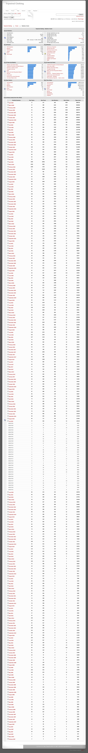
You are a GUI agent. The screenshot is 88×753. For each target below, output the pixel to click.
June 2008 (10, 699)
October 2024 (11, 147)
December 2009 (11, 655)
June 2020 (10, 275)
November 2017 (11, 352)
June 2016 (10, 394)
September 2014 (11, 514)
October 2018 (11, 325)
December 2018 (11, 320)
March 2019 (10, 312)
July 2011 (10, 608)
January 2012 (11, 593)
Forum (12, 10)
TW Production (10, 46)
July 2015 (10, 421)
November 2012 (11, 568)
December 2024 (11, 142)
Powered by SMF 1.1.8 (50, 746)
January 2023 (11, 199)
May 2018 (10, 337)
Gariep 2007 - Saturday (52, 76)
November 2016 (11, 381)
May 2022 (10, 218)
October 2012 (11, 571)
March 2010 (10, 647)
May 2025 (10, 129)
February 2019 (11, 315)
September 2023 (11, 179)
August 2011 (10, 605)
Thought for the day (11, 69)
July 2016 (10, 391)
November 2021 (11, 233)
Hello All (8, 73)
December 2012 (11, 566)
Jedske (8, 51)
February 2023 (11, 196)
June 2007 (10, 729)
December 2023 (11, 171)
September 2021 (11, 238)
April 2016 (10, 399)
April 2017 (10, 369)
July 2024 (10, 154)
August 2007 (10, 724)
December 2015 (11, 408)
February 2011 (11, 620)
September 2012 (11, 573)
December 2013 (11, 536)
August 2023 (10, 181)
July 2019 (10, 302)
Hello (8, 70)
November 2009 (11, 657)
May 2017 (10, 366)
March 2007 (10, 736)
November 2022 (11, 204)
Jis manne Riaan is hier (12, 77)
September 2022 (11, 208)
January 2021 (11, 258)
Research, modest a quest (12, 67)
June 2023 (10, 186)
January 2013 (11, 563)
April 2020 (10, 280)
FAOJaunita (49, 92)
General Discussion (51, 52)
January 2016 (11, 406)
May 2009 (10, 672)
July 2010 (10, 637)
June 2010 (10, 640)
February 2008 (11, 709)
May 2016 (10, 396)
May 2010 (10, 642)
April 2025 (10, 132)
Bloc (45, 746)
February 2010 (11, 650)
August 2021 (10, 241)
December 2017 (11, 349)
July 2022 (10, 213)
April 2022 (10, 221)
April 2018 (10, 339)
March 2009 (10, 677)
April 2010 (10, 645)
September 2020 (11, 268)
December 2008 (11, 684)
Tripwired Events (50, 57)
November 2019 (11, 292)
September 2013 (11, 544)
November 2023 (11, 174)
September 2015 (11, 416)
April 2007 (10, 734)
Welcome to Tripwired (51, 46)
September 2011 (11, 603)
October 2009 (11, 660)
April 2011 (10, 615)
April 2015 (10, 497)
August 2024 (10, 152)
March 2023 (10, 194)
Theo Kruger (81, 18)
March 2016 (10, 401)
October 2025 (11, 117)
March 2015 (10, 499)
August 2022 (10, 211)
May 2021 (10, 248)
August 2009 (10, 665)
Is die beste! (9, 74)
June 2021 (10, 246)
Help (18, 10)
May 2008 (10, 702)
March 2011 (10, 618)
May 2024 (10, 159)
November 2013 (11, 539)
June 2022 (10, 216)
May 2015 (10, 494)
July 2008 (10, 697)
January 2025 (11, 139)
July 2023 (10, 184)
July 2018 (10, 332)
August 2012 (10, 576)
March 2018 (10, 342)
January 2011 (11, 623)
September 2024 (11, 149)
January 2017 (11, 376)
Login (29, 10)
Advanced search (80, 16)
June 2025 (10, 127)
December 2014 (11, 507)
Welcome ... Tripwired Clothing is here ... (55, 73)
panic (82, 750)
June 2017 (10, 364)
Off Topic (49, 54)
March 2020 (10, 283)
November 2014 (11, 509)
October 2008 (11, 689)
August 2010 (10, 635)
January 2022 (11, 228)
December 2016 (11, 379)
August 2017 (10, 359)
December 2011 (11, 595)
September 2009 (11, 662)
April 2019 (10, 310)
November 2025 (11, 115)
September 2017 (11, 357)
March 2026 (10, 105)
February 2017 (11, 374)
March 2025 (10, 134)
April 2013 (10, 556)
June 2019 (10, 305)
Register (35, 10)
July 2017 (10, 362)
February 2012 (11, 591)
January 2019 (11, 317)
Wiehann (8, 48)
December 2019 (11, 290)
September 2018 (11, 327)
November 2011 (11, 598)
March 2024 (10, 164)
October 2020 (11, 265)
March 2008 (10, 707)
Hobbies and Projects (51, 58)
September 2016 (11, 386)
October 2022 (11, 206)
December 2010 (11, 625)
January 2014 (11, 534)
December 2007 (11, 714)
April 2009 (10, 674)
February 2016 (11, 404)
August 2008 (10, 694)
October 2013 (11, 541)
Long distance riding (51, 51)
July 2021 (10, 243)
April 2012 (10, 586)
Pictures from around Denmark (13, 76)
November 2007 (11, 716)
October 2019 (11, 295)
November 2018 (11, 322)
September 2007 (11, 721)
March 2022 (10, 223)
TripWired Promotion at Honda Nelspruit (15, 66)
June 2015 (10, 492)
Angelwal (49, 95)
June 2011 (10, 610)
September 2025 (11, 120)
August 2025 (10, 122)
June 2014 (10, 521)
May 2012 (10, 583)
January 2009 (11, 682)
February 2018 (11, 344)
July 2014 (10, 519)
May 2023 (10, 189)
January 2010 (11, 652)
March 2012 (10, 588)
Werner (48, 91)
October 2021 (11, 236)
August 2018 (10, 329)
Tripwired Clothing (15, 3)
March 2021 (10, 253)
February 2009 (11, 679)
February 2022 (11, 226)
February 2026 (11, 107)
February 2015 (11, 502)
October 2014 (11, 512)
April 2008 (10, 704)
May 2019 (10, 307)
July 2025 (10, 125)
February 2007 (11, 739)
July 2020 (10, 273)
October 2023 (11, 176)
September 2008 (11, 692)
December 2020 (11, 260)
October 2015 (11, 413)
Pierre (8, 52)
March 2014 (10, 529)
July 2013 (10, 549)
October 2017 (11, 354)
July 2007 (10, 726)
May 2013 (10, 554)
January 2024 (11, 169)
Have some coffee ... (51, 66)
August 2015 (10, 418)
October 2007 (11, 719)
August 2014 (10, 516)
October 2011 (11, 600)
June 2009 (10, 670)
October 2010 (11, 630)
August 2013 (10, 546)
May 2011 (10, 613)
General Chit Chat (50, 48)
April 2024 (10, 162)
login (15, 13)
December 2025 (11, 112)
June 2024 (10, 157)
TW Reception (10, 49)
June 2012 (10, 581)
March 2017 (10, 371)
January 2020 (11, 287)
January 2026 (11, 110)
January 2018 (11, 347)
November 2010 (11, 628)
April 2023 (10, 191)
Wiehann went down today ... (13, 64)
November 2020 (11, 263)
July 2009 (10, 667)
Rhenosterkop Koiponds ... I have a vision (55, 77)
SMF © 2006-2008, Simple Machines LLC (64, 746)
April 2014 (10, 526)
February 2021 (11, 255)
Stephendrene (50, 93)
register (19, 13)
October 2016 (11, 384)
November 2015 (11, 411)
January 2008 (11, 712)
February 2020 (11, 285)
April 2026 (10, 102)
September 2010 (11, 633)
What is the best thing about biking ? (14, 72)
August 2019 (10, 300)
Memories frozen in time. (52, 49)
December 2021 (11, 231)
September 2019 (11, 297)
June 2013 (10, 551)
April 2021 (10, 250)
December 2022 (11, 201)
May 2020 (10, 278)
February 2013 (11, 561)
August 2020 (10, 270)
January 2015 (11, 504)
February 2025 (11, 137)
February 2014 (11, 531)
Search (23, 10)
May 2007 (10, 731)
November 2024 (11, 144)
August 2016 (10, 389)
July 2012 (10, 578)
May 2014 (10, 524)
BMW (48, 60)
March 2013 (10, 558)
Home (7, 10)
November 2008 (11, 687)
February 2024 (11, 167)
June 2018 (10, 334)
